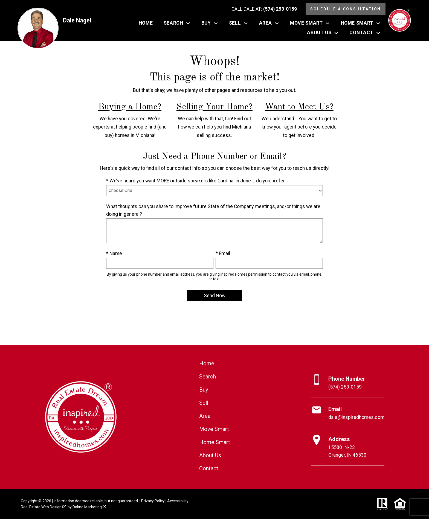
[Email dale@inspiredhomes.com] (347, 413)
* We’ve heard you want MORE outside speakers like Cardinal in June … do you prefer (195, 180)
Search (207, 376)
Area (204, 416)
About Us (210, 455)
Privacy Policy (153, 501)
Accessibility (178, 501)
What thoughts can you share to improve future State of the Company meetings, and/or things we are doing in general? (213, 210)
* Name (114, 253)
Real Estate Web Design (43, 507)
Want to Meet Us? (299, 107)
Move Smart (214, 429)
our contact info (184, 168)
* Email (223, 253)
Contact (208, 468)
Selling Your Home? (214, 107)
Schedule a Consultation (345, 9)
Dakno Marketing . (90, 507)
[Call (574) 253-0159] (264, 9)
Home (146, 23)
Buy (203, 389)
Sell (203, 403)
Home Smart (214, 442)
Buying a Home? (129, 107)
